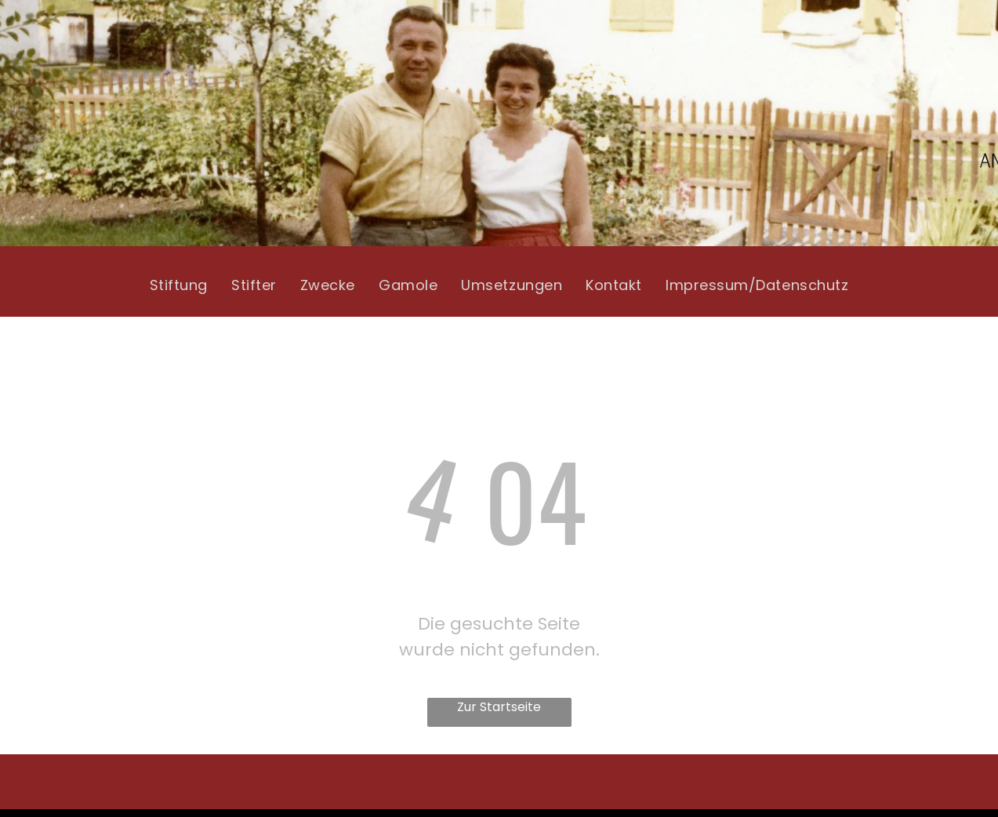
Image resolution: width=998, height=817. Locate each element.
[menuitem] (179, 285)
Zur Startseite (499, 707)
